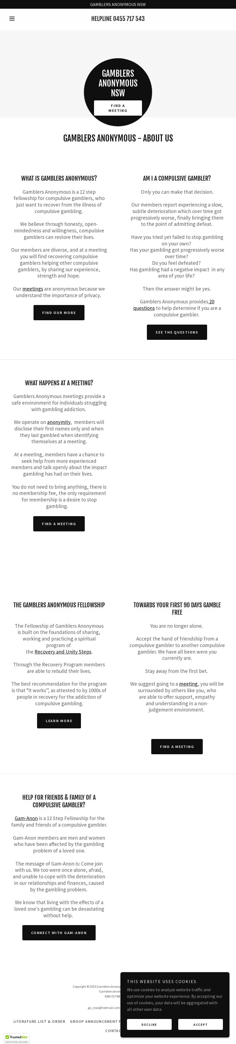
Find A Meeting (117, 108)
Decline (149, 1032)
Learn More (59, 720)
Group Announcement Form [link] (100, 1021)
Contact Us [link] (118, 1030)
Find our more (59, 312)
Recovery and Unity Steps (63, 651)
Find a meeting (59, 523)
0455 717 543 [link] (129, 18)
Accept (200, 1032)
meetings (32, 288)
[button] (23, 18)
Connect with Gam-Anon (59, 932)
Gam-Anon (26, 818)
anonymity (58, 422)
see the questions (177, 332)
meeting (188, 683)
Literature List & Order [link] (40, 1021)
